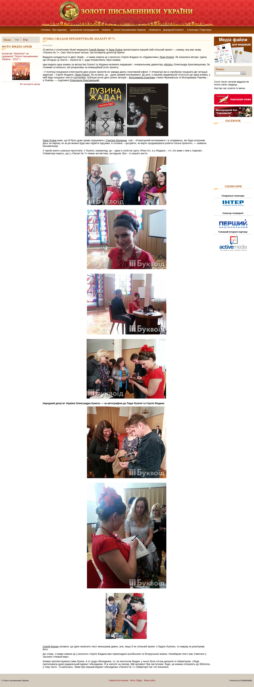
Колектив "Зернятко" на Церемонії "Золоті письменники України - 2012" (20, 56)
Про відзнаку (59, 29)
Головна (45, 29)
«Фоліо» (168, 64)
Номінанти (155, 29)
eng (25, 39)
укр (17, 39)
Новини (106, 29)
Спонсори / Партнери (199, 29)
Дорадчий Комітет (173, 29)
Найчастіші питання (118, 680)
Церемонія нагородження (84, 29)
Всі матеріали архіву (30, 84)
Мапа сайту (149, 680)
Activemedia (246, 680)
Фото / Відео (136, 680)
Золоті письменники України (129, 29)
